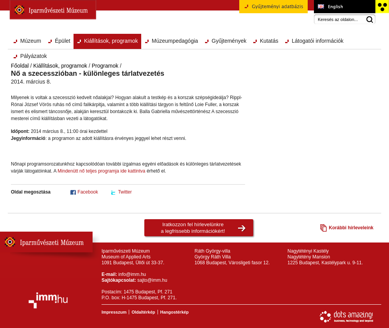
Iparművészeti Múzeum (52, 9)
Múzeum (30, 41)
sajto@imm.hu (152, 280)
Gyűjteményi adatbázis (273, 9)
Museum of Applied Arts (344, 6)
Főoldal (20, 66)
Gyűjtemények (229, 41)
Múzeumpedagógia (175, 41)
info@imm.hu (132, 274)
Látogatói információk (317, 41)
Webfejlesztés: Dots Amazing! (346, 317)
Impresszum (114, 312)
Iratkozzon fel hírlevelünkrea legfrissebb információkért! (193, 228)
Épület (62, 41)
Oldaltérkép (143, 312)
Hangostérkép (174, 312)
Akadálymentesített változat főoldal (382, 6)
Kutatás (269, 41)
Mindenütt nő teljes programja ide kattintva (100, 171)
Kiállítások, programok (111, 41)
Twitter (124, 192)
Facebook (87, 192)
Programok (105, 66)
